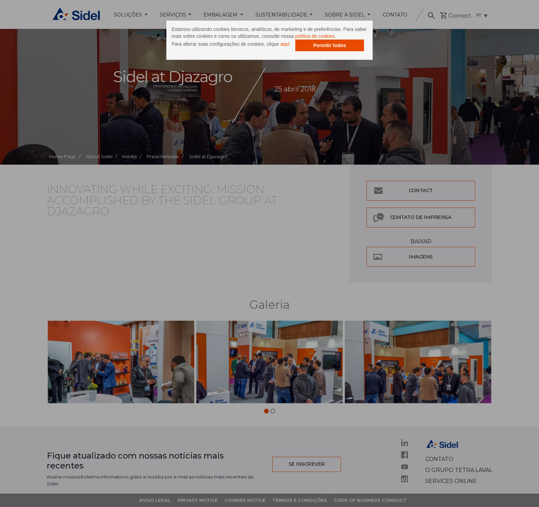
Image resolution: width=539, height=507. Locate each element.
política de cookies (315, 36)
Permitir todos (330, 45)
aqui (284, 44)
